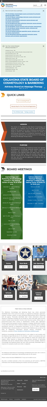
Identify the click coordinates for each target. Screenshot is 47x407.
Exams (18, 383)
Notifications (20, 389)
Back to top (43, 377)
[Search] (38, 5)
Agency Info (19, 380)
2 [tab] (21, 88)
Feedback (24, 399)
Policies (11, 399)
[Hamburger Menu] (45, 5)
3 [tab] (23, 88)
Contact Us (3, 393)
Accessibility (17, 399)
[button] (23, 101)
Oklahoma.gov (4, 399)
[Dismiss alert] (43, 11)
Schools (26, 380)
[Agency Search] (41, 5)
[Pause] (44, 87)
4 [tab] (25, 88)
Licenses (24, 383)
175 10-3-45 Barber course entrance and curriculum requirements (23, 26)
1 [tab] (20, 88)
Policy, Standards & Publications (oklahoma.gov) (26, 331)
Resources (19, 386)
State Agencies (42, 1)
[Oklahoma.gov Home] (2, 1)
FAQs (25, 386)
